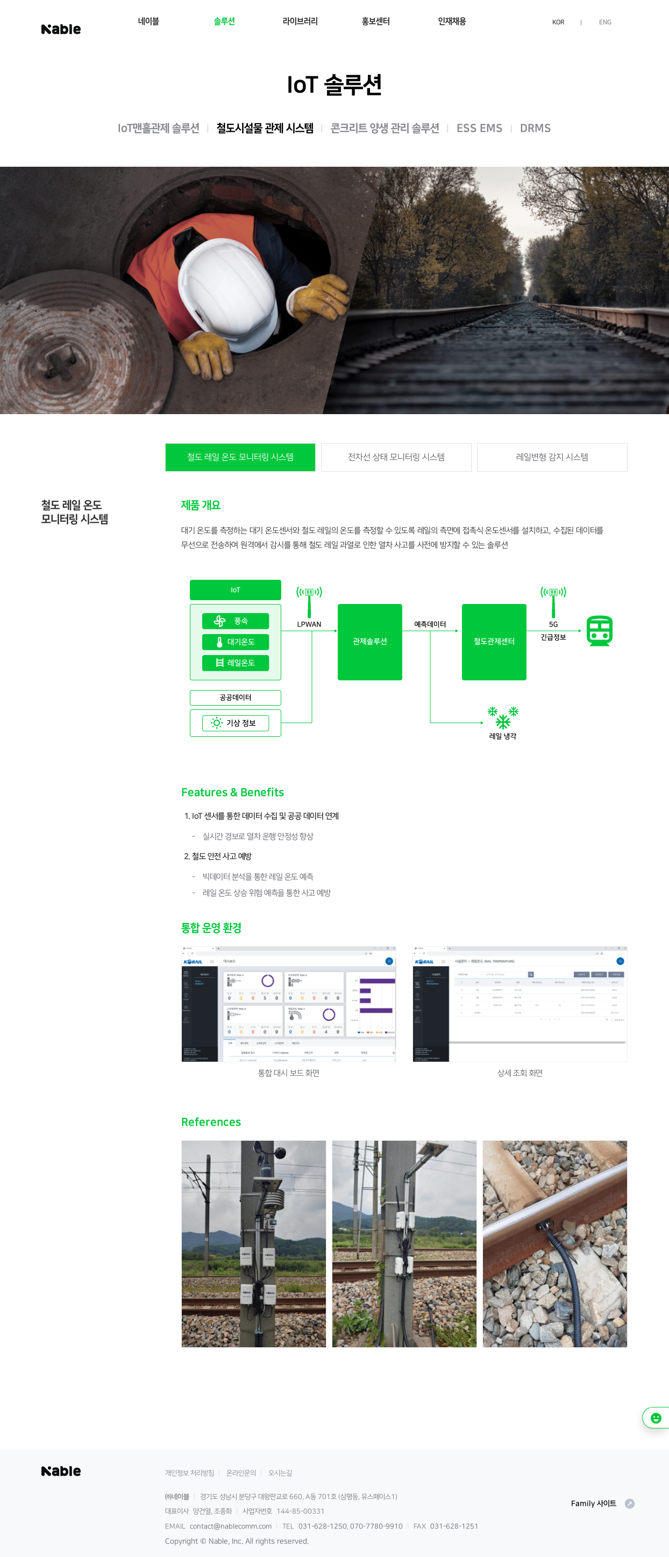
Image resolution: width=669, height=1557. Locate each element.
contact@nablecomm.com (231, 1526)
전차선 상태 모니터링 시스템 (396, 457)
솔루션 (224, 21)
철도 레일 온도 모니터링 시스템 (240, 457)
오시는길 (280, 1473)
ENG (605, 22)
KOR (558, 22)
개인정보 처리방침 (189, 1473)
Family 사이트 (603, 1504)
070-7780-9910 (376, 1526)
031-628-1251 (454, 1526)
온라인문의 (241, 1473)
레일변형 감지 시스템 (552, 457)
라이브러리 (300, 21)
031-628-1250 (322, 1526)
